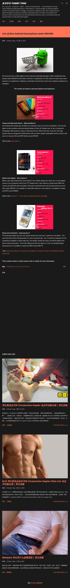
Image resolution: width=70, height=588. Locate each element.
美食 (19, 21)
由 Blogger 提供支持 (35, 583)
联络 (41, 21)
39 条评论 (9, 425)
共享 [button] (64, 266)
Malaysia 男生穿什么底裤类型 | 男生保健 (22, 557)
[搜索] (62, 3)
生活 (26, 21)
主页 (3, 21)
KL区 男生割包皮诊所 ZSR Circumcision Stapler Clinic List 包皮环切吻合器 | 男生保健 (34, 483)
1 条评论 (8, 501)
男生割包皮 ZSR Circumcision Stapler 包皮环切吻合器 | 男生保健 (34, 405)
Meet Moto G (16, 141)
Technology (25, 266)
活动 (34, 21)
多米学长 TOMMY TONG (14, 3)
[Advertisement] (35, 334)
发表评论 (8, 572)
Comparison (10, 266)
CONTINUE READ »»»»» (60, 425)
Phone (18, 266)
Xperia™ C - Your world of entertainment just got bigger (29, 196)
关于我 (11, 21)
